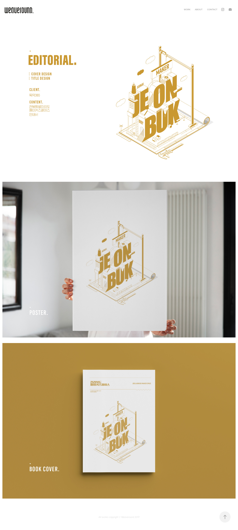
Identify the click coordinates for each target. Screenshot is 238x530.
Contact (212, 9)
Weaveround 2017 (130, 517)
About (198, 9)
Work (187, 9)
